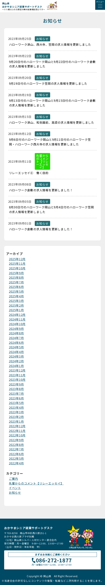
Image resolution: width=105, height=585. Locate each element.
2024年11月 (17, 319)
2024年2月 (16, 361)
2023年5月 (16, 403)
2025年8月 (16, 277)
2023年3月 (16, 412)
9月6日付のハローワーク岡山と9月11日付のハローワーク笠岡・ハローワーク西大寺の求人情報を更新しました (50, 141)
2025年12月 (17, 259)
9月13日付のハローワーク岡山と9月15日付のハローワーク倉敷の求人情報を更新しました (52, 102)
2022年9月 (16, 440)
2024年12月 (17, 314)
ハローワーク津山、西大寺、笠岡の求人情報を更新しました (50, 44)
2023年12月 (17, 370)
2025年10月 (17, 268)
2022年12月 (17, 426)
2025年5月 (16, 291)
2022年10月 (17, 435)
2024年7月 (16, 338)
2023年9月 (16, 384)
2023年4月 (16, 407)
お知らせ (15, 492)
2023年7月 (16, 393)
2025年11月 (17, 263)
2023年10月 (17, 379)
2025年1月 (16, 310)
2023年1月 (16, 421)
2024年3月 (16, 356)
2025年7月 (16, 282)
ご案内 (13, 478)
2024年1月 (16, 366)
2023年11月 (17, 375)
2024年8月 (16, 333)
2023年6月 (16, 398)
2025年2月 (16, 305)
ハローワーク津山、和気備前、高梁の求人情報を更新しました (51, 122)
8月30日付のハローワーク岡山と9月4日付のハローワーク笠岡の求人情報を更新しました (51, 209)
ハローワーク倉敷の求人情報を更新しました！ (41, 190)
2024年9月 (16, 328)
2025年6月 (16, 287)
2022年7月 (16, 449)
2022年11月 (17, 431)
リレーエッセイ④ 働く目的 (29, 173)
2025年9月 (16, 273)
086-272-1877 (51, 560)
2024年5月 (16, 347)
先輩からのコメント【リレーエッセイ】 (36, 483)
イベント (15, 488)
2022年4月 (16, 463)
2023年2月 (16, 417)
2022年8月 (16, 444)
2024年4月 (16, 352)
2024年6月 (16, 342)
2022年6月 (16, 454)
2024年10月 (17, 324)
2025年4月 (16, 296)
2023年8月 (16, 389)
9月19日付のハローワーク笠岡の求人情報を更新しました (48, 83)
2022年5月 (16, 458)
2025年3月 (16, 300)
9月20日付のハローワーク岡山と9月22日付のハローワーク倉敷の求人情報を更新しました (52, 64)
